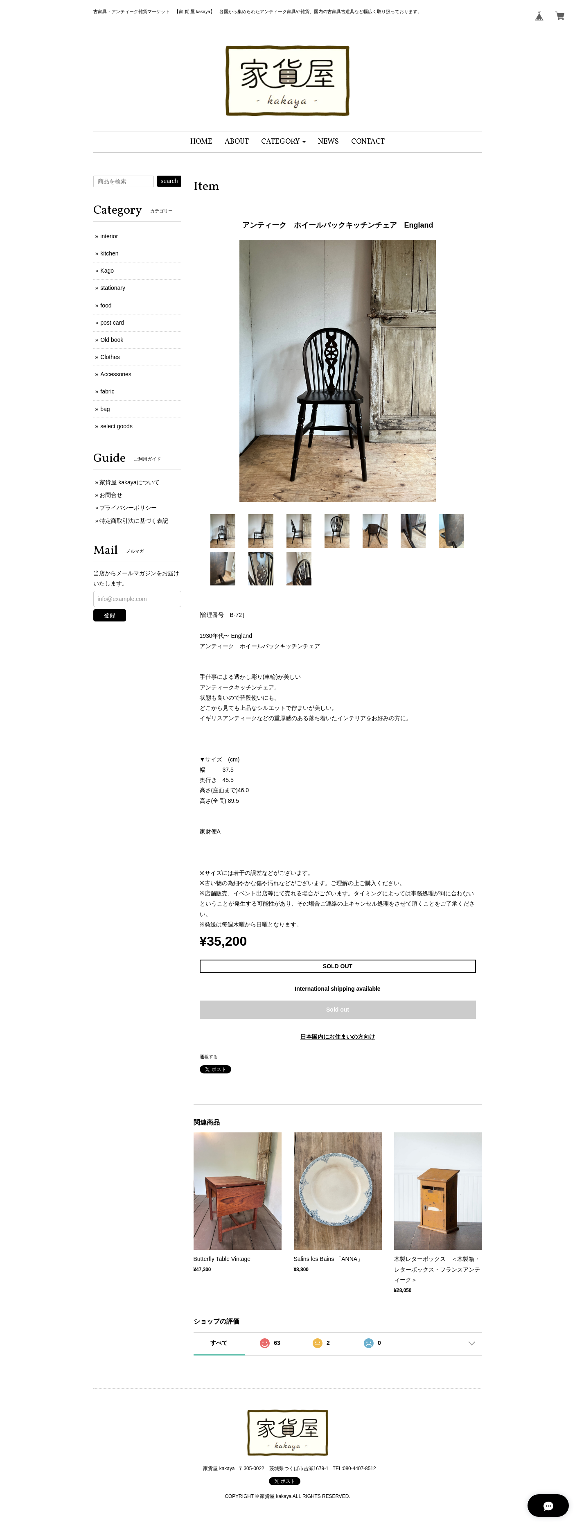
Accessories (115, 374)
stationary (112, 288)
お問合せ (110, 495)
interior (109, 236)
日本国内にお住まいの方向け (337, 1036)
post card (112, 322)
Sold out (337, 1009)
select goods (116, 426)
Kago (107, 270)
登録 (109, 615)
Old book (111, 340)
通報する (209, 1056)
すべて (219, 1343)
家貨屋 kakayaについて (129, 482)
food (105, 305)
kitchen (109, 253)
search (169, 181)
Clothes (110, 357)
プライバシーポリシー (128, 507)
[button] (283, 141)
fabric (107, 391)
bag (105, 409)
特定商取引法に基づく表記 (133, 520)
